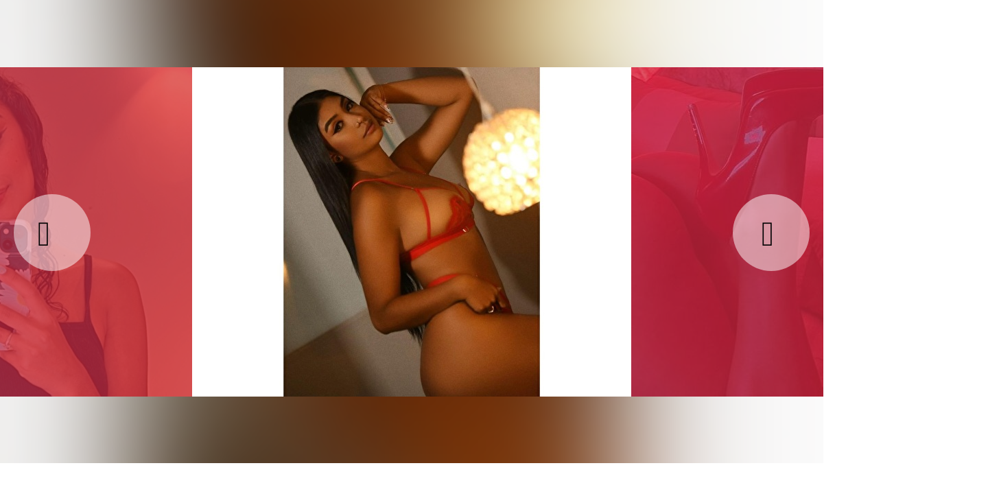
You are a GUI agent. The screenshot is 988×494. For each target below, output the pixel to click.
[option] (411, 231)
